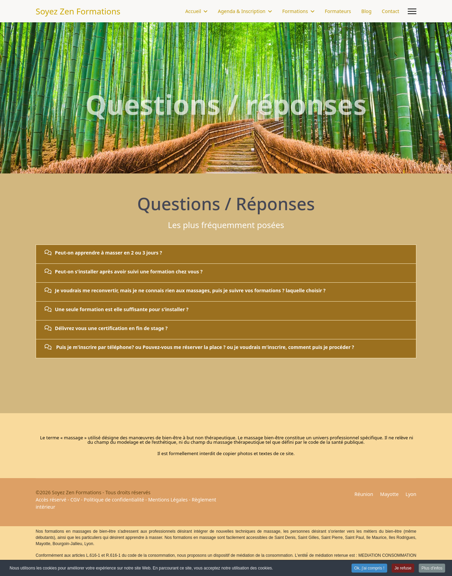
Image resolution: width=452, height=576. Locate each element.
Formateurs (338, 11)
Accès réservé (51, 499)
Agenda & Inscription (241, 11)
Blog (366, 11)
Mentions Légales (168, 499)
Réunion (364, 494)
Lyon (410, 494)
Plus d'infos (431, 568)
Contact (390, 11)
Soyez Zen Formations (78, 11)
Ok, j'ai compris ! (369, 568)
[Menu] (412, 11)
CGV (75, 499)
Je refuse (402, 568)
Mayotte (389, 494)
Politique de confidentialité (114, 499)
